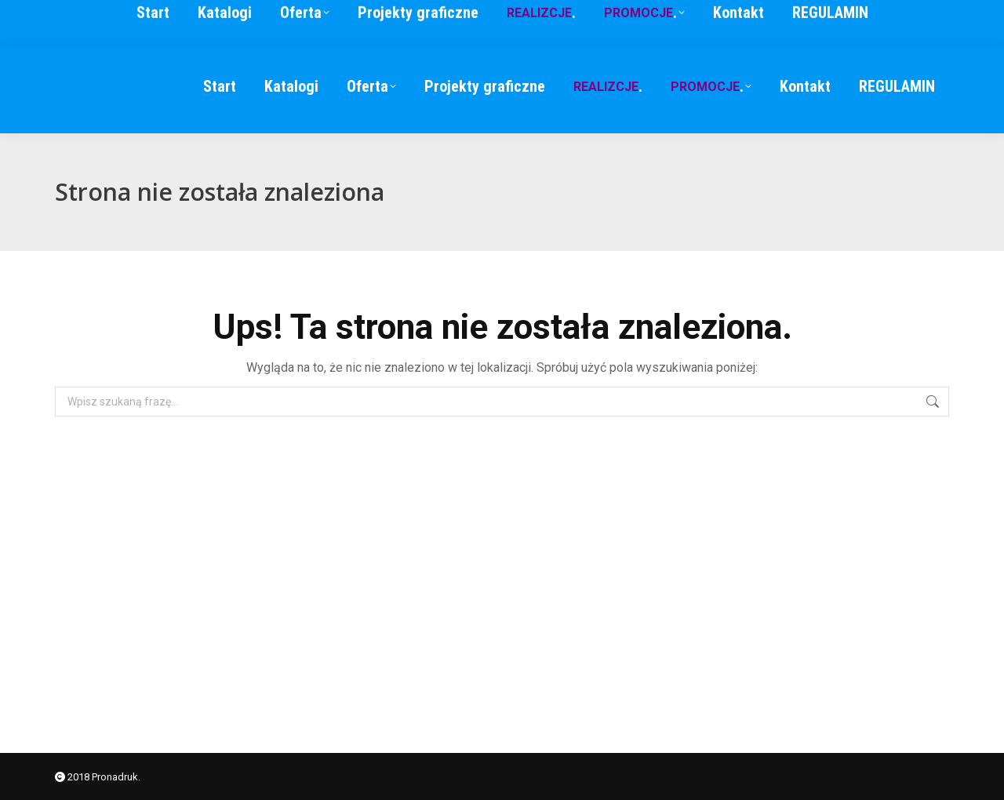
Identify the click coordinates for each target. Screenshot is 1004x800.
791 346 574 (784, 19)
